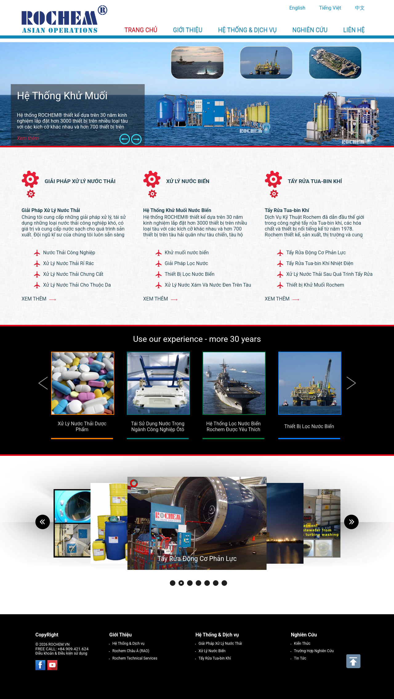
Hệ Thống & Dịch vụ (247, 30)
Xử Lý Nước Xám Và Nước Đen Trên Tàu (208, 285)
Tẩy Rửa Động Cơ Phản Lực (316, 252)
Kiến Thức (302, 643)
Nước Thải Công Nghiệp (69, 252)
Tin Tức (300, 658)
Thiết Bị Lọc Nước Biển (190, 274)
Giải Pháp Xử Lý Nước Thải (80, 181)
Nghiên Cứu (310, 30)
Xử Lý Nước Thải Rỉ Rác (68, 263)
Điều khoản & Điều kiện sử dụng (61, 653)
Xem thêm (34, 299)
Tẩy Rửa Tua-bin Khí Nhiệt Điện (319, 263)
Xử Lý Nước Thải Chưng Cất (73, 274)
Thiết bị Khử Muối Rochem (315, 285)
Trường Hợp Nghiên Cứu (314, 651)
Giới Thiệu (187, 30)
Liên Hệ (354, 30)
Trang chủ (140, 30)
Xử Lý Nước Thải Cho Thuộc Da (77, 285)
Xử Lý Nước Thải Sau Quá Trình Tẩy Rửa (329, 274)
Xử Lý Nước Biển (187, 181)
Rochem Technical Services (134, 658)
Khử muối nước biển (187, 252)
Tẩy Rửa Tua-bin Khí (315, 181)
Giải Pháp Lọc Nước (186, 263)
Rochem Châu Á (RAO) (130, 651)
